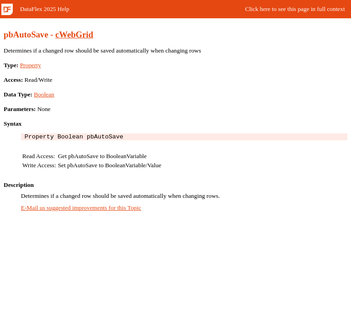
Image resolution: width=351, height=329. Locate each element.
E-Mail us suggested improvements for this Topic (81, 209)
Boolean (44, 94)
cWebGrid (74, 34)
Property (30, 65)
